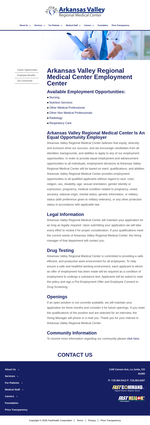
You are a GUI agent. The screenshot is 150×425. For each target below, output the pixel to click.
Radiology (55, 118)
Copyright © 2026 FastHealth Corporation (50, 420)
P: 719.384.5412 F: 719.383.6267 (126, 380)
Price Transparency (120, 25)
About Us (25, 25)
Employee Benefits (26, 75)
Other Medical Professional (67, 107)
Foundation (103, 25)
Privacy (92, 420)
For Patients (55, 25)
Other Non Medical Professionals (70, 112)
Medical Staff (73, 25)
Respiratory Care (60, 123)
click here (133, 338)
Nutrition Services (60, 102)
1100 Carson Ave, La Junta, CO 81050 (127, 371)
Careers (89, 25)
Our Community (24, 81)
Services (39, 25)
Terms (80, 420)
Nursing (54, 97)
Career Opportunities (27, 70)
